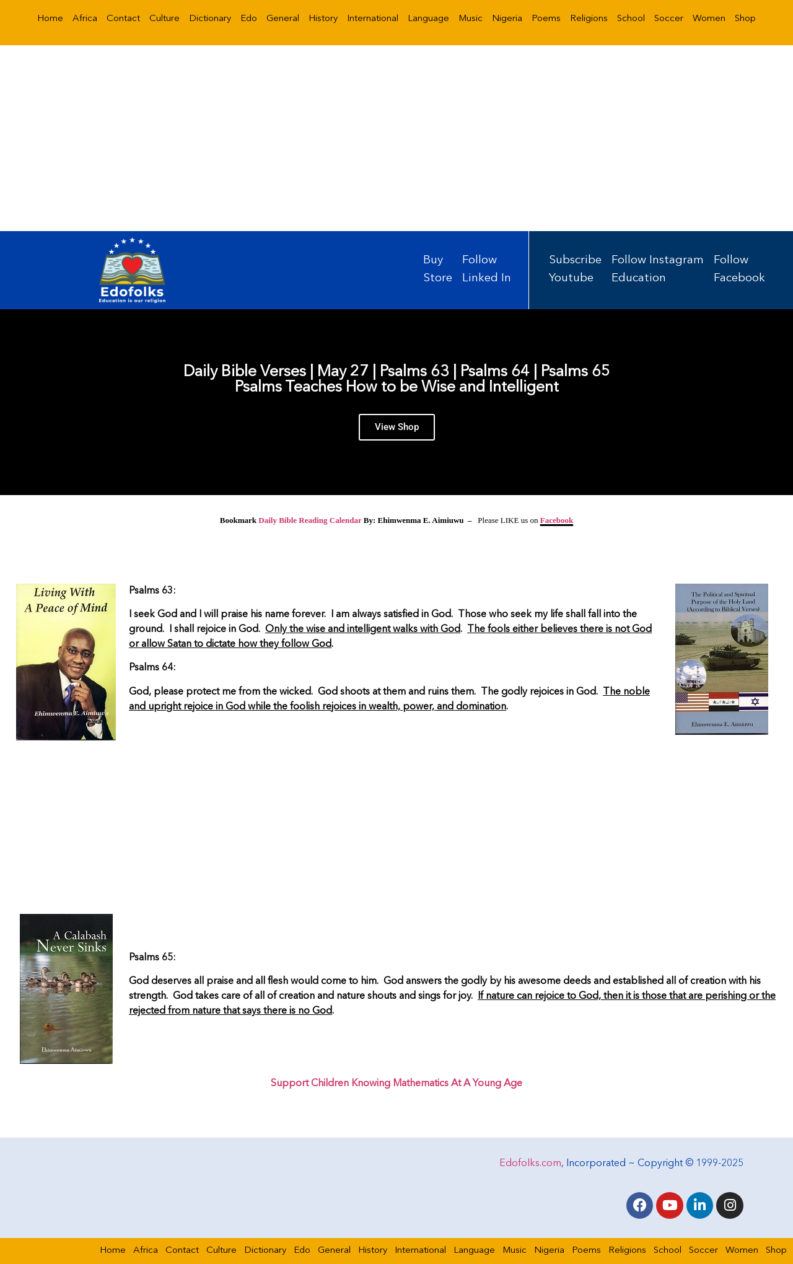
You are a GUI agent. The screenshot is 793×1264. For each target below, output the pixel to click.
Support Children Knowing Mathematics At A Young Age (396, 1084)
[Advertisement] (396, 138)
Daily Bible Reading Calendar (309, 520)
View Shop (397, 427)
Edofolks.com (530, 1163)
